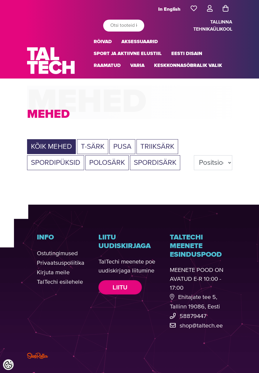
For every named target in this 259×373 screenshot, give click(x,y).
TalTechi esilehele (60, 282)
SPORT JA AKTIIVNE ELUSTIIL (128, 53)
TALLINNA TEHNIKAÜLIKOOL (212, 26)
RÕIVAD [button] (103, 41)
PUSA (122, 146)
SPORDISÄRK (155, 162)
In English (169, 9)
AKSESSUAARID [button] (139, 41)
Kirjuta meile (53, 272)
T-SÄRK (92, 146)
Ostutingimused (57, 253)
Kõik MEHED (51, 146)
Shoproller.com (37, 356)
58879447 (193, 316)
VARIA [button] (137, 65)
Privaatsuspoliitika (60, 263)
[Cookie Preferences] (8, 364)
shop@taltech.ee (201, 326)
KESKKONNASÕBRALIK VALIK (188, 65)
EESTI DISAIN (186, 53)
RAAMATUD (107, 65)
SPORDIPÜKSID (55, 162)
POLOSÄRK (107, 162)
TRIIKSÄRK (157, 146)
